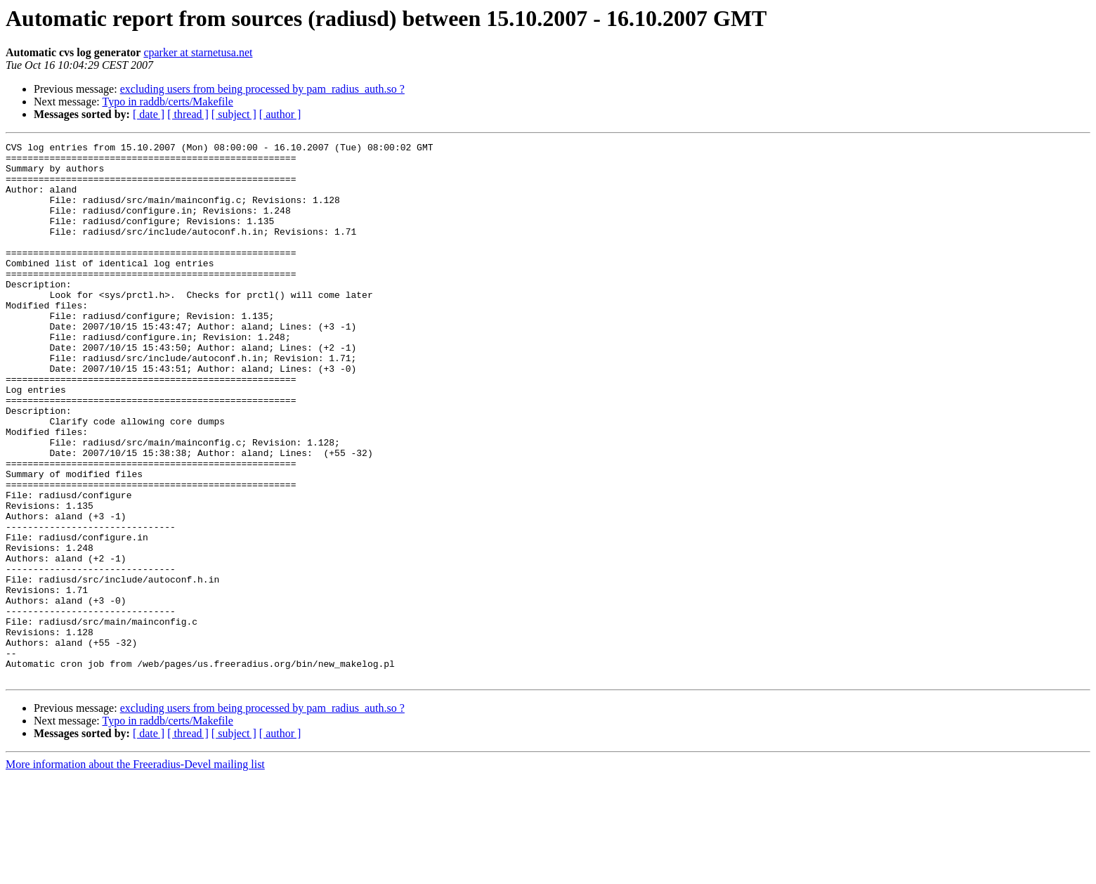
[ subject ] (233, 114)
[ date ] (148, 114)
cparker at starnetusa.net (197, 52)
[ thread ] (188, 114)
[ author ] (280, 114)
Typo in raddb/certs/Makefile (167, 102)
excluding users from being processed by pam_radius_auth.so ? (262, 89)
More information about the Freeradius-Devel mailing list (135, 872)
